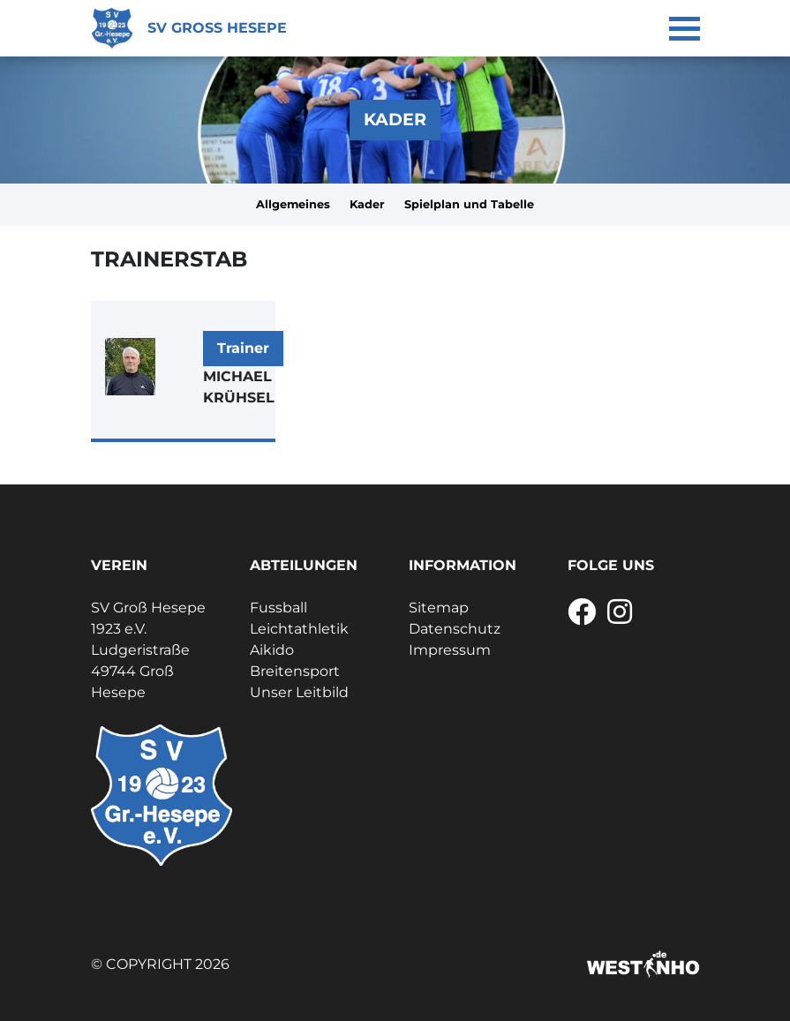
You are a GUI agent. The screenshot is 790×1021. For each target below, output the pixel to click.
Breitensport (295, 671)
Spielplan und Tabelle (469, 204)
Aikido (272, 650)
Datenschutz (454, 628)
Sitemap (439, 607)
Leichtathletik (299, 628)
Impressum (450, 650)
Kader (367, 204)
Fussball (278, 607)
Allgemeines (293, 204)
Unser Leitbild (299, 692)
